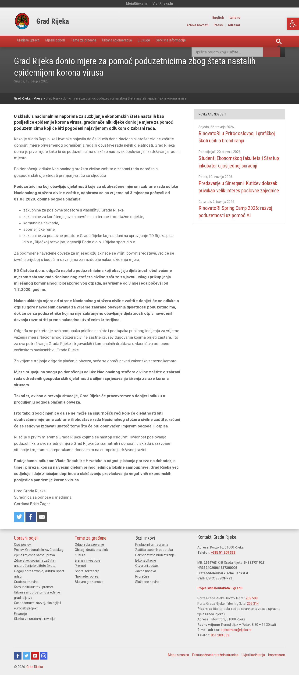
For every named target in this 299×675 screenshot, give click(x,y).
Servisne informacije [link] (197, 41)
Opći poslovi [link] (23, 546)
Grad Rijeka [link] (34, 667)
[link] (293, 24)
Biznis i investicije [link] (87, 561)
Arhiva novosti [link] (242, 25)
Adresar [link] (279, 25)
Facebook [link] (17, 656)
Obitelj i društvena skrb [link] (91, 551)
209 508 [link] (252, 599)
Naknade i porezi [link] (87, 577)
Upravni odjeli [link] (26, 539)
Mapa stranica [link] (178, 655)
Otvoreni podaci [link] (146, 566)
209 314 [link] (253, 604)
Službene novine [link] (147, 582)
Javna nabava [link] (145, 572)
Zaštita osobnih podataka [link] (154, 551)
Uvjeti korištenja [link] (253, 655)
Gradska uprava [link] (30, 41)
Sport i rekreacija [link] (87, 572)
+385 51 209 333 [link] (223, 554)
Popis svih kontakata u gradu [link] (219, 589)
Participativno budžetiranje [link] (155, 556)
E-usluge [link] (165, 41)
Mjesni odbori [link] (62, 41)
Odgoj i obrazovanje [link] (89, 546)
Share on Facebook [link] (32, 517)
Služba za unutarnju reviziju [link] (34, 619)
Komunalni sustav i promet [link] (33, 588)
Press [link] (263, 25)
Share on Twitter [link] (19, 517)
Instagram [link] (43, 656)
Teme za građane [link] (95, 41)
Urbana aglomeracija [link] (133, 41)
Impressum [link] (276, 655)
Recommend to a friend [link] (44, 517)
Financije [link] (20, 614)
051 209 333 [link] (220, 636)
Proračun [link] (142, 577)
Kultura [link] (80, 556)
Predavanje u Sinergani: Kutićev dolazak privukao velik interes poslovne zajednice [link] (234, 197)
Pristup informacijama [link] (151, 546)
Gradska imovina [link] (26, 582)
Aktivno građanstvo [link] (89, 582)
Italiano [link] (279, 18)
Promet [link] (80, 566)
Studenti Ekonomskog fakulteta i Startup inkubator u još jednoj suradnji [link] (236, 165)
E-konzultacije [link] (145, 561)
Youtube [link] (35, 656)
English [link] (263, 18)
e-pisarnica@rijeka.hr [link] (236, 631)
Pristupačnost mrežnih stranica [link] (215, 655)
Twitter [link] (26, 656)
